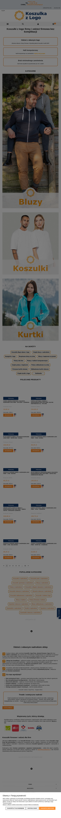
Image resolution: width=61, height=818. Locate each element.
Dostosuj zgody (32, 808)
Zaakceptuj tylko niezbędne (15, 808)
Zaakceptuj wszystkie (47, 808)
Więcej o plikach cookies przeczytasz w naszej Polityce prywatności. (21, 804)
